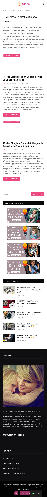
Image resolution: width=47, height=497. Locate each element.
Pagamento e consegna (11, 463)
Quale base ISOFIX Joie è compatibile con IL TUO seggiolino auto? (29, 290)
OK (16, 493)
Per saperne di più (11, 115)
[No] (44, 489)
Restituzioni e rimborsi (11, 468)
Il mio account (8, 458)
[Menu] (3, 4)
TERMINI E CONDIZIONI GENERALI (15, 474)
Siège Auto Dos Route (11, 55)
